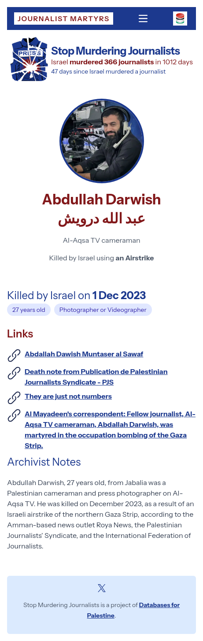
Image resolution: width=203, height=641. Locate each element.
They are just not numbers (68, 396)
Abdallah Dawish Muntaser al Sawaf (84, 353)
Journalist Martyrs (64, 18)
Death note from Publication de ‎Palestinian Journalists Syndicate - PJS (96, 376)
